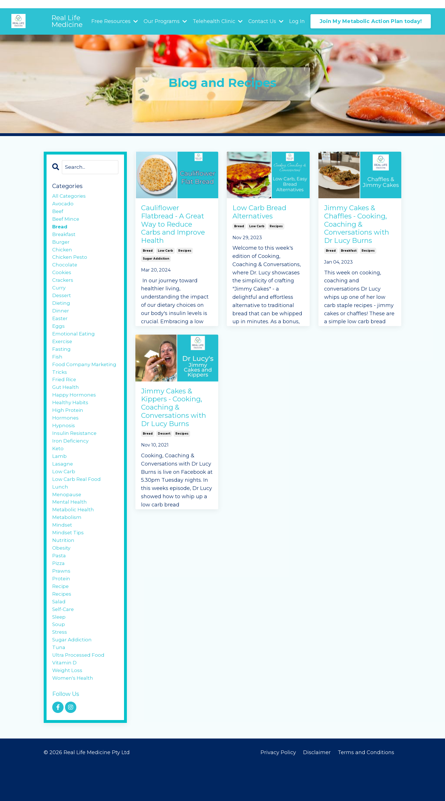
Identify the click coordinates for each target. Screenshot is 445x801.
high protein (68, 426)
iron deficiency (71, 459)
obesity (62, 573)
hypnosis (63, 442)
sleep (59, 647)
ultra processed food (79, 688)
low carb (165, 267)
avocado (63, 205)
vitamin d (65, 696)
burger (61, 246)
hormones (65, 434)
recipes (184, 267)
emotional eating (74, 344)
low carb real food (77, 500)
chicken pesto (70, 262)
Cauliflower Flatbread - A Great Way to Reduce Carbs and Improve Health (168, 233)
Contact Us (266, 21)
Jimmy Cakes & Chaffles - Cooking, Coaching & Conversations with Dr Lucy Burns (353, 238)
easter (60, 328)
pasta (59, 581)
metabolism (67, 540)
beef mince (66, 221)
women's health (73, 712)
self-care (63, 638)
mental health (70, 524)
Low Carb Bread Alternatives (264, 214)
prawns (61, 598)
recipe (61, 614)
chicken (62, 254)
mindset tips (68, 557)
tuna (59, 679)
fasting (61, 360)
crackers (63, 287)
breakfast (348, 277)
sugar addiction (156, 275)
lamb (59, 475)
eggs (58, 336)
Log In (297, 21)
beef (58, 213)
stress (60, 663)
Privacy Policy (278, 787)
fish (57, 369)
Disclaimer (317, 787)
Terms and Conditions (366, 787)
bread (148, 267)
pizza (59, 589)
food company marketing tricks (73, 381)
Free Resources (114, 21)
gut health (66, 401)
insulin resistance (75, 450)
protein (61, 606)
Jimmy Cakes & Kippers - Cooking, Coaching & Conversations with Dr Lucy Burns (170, 420)
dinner (61, 319)
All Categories (70, 197)
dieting (61, 311)
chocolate (65, 270)
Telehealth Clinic (217, 21)
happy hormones (74, 409)
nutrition (63, 565)
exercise (63, 352)
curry (59, 295)
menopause (67, 516)
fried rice (65, 393)
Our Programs (164, 21)
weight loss (67, 704)
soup (58, 655)
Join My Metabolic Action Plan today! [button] (371, 21)
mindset (62, 548)
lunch (60, 507)
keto (58, 467)
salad (59, 630)
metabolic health (74, 532)
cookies (62, 279)
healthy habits (71, 418)
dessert (164, 460)
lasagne (63, 483)
